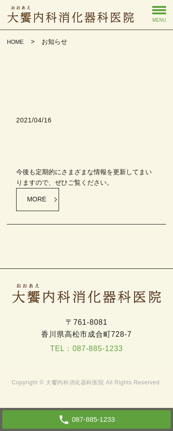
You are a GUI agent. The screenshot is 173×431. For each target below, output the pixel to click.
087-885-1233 (97, 348)
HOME (15, 42)
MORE (36, 199)
